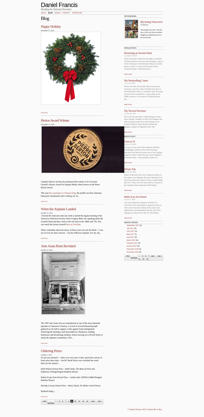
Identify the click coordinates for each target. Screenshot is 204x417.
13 (87, 401)
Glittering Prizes (51, 351)
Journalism (77, 13)
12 (83, 401)
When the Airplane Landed (58, 209)
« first (44, 401)
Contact (66, 13)
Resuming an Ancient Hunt (138, 53)
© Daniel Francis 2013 (137, 409)
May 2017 (130, 234)
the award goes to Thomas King (62, 193)
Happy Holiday (51, 26)
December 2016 (133, 249)
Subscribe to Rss (155, 409)
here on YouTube (73, 224)
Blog (50, 13)
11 (79, 401)
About (43, 13)
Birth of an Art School (135, 196)
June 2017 (131, 231)
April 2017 (130, 237)
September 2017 (133, 225)
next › (93, 401)
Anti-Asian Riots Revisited (58, 246)
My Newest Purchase (135, 110)
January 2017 (132, 246)
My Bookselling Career (136, 80)
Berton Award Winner (55, 120)
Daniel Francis (59, 4)
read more (44, 113)
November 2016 (133, 252)
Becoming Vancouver (151, 21)
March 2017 (131, 240)
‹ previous (51, 402)
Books (57, 13)
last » (100, 401)
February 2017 (132, 243)
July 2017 (130, 228)
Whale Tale (130, 169)
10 (75, 401)
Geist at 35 (129, 141)
